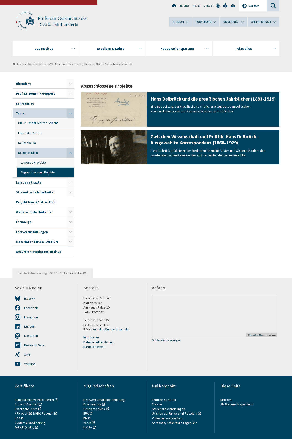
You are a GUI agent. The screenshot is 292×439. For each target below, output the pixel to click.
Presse (157, 404)
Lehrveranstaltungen (32, 232)
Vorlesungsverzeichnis (168, 418)
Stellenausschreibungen (168, 409)
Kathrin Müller (73, 273)
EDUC (87, 418)
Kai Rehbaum (27, 143)
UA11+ (87, 427)
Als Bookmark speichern (236, 404)
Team (77, 64)
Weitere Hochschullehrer (34, 212)
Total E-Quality (24, 427)
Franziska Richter (30, 133)
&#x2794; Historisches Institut (38, 252)
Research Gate (34, 345)
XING (27, 354)
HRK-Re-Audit (44, 413)
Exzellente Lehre (26, 409)
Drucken (226, 400)
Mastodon (31, 336)
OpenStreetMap (256, 335)
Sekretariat (25, 103)
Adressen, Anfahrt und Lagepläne (174, 423)
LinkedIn (29, 327)
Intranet (184, 5)
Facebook (31, 308)
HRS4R (19, 418)
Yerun (87, 423)
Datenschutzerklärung (98, 342)
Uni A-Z (208, 5)
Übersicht (23, 84)
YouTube (30, 364)
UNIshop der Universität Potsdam (174, 413)
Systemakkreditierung (30, 423)
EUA (86, 413)
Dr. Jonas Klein (93, 64)
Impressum (91, 337)
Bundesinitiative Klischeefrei (34, 400)
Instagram (31, 317)
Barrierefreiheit (94, 347)
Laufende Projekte (33, 162)
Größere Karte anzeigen (166, 340)
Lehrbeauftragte (28, 182)
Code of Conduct (26, 404)
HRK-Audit (21, 413)
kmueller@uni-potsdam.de (111, 329)
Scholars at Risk (94, 409)
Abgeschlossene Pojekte (118, 64)
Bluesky (29, 298)
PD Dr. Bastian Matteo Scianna (38, 123)
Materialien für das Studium (37, 242)
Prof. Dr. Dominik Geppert (35, 93)
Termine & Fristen (164, 400)
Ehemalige (23, 222)
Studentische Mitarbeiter (35, 192)
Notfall (196, 5)
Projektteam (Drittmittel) (36, 202)
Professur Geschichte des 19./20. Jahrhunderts (44, 64)
